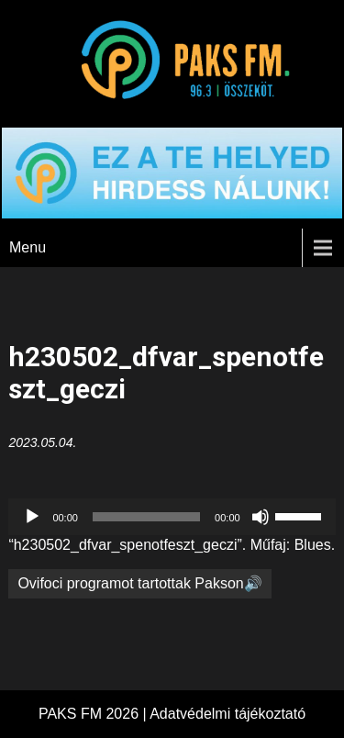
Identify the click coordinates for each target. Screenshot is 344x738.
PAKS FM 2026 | (94, 713)
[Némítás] (260, 517)
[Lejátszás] (32, 517)
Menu (27, 247)
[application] (171, 516)
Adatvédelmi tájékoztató (227, 713)
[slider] (146, 516)
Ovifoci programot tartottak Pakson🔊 (139, 583)
